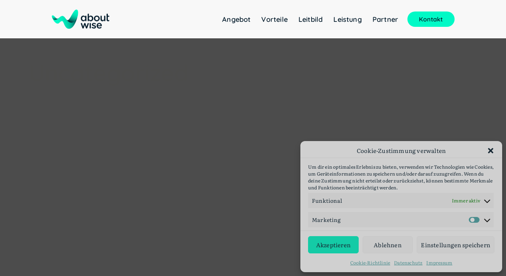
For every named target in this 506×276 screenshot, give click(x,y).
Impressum (439, 262)
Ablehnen (388, 244)
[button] (490, 150)
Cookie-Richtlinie (370, 262)
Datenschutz (408, 262)
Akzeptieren (333, 244)
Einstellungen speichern (455, 244)
